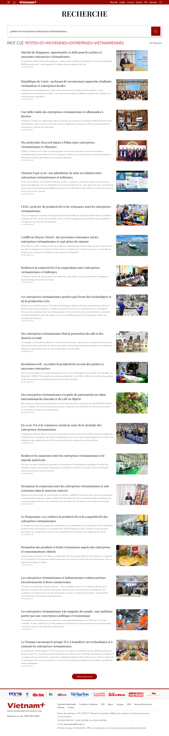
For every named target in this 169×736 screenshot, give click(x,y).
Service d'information (143, 704)
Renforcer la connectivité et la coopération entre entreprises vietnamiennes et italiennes (60, 270)
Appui (110, 704)
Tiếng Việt (114, 2)
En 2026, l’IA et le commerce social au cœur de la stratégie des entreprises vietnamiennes (61, 427)
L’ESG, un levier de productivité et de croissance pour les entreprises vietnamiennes (66, 209)
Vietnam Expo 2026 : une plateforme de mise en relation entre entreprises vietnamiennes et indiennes (61, 175)
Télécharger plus (84, 676)
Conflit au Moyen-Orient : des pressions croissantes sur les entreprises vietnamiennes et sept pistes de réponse (59, 239)
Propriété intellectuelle (66, 704)
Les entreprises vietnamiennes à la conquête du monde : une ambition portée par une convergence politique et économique (66, 613)
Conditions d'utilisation (88, 704)
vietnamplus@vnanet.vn (74, 724)
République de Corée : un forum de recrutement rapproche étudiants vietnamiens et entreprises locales (66, 83)
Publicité (60, 707)
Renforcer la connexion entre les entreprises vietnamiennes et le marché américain (63, 458)
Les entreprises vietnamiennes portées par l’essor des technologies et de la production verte (66, 299)
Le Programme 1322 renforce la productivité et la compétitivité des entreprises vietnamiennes (64, 519)
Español (139, 2)
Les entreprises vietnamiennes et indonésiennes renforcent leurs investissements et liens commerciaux (63, 580)
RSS (103, 704)
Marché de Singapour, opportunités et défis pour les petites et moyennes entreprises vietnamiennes (61, 54)
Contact (71, 707)
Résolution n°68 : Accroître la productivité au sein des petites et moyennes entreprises (62, 366)
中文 (145, 2)
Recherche (84, 13)
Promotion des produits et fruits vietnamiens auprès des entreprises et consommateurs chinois (66, 549)
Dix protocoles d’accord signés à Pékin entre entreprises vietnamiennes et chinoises (58, 144)
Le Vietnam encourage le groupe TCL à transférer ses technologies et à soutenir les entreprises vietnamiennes (66, 644)
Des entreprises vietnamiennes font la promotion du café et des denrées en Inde (62, 335)
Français (130, 2)
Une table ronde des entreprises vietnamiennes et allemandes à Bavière (62, 114)
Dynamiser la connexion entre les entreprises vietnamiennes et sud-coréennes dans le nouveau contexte (65, 488)
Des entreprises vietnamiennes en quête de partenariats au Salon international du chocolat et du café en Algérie (63, 397)
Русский (152, 2)
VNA (129, 704)
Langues (120, 704)
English (122, 2)
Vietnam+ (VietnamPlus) (28, 2)
